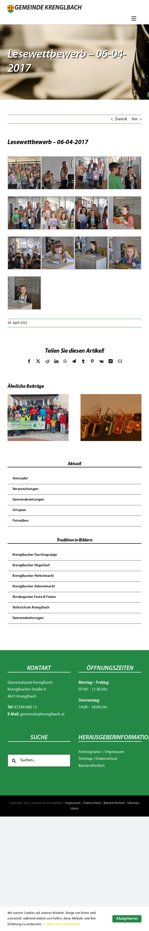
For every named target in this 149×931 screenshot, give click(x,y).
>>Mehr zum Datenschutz (61, 924)
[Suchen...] (39, 760)
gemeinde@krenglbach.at (42, 714)
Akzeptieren (127, 919)
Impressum (114, 752)
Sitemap (86, 759)
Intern (74, 808)
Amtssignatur (90, 752)
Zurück (121, 119)
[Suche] (14, 760)
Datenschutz (106, 759)
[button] (11, 417)
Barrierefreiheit (92, 766)
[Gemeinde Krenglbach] (45, 7)
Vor (134, 119)
